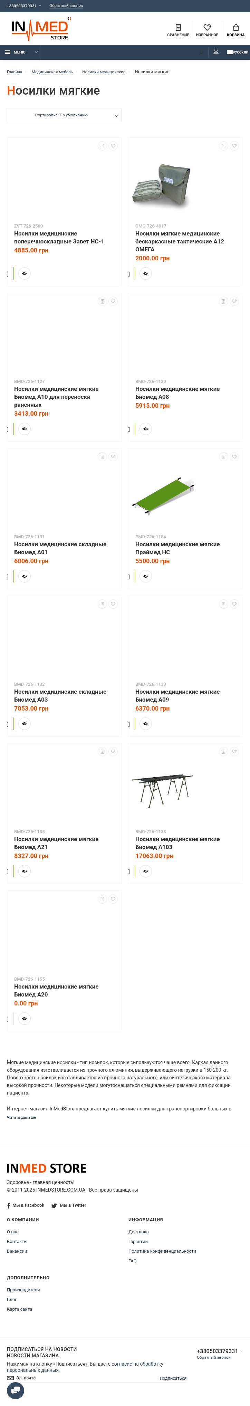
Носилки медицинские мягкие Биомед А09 (177, 699)
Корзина (235, 31)
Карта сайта (19, 1314)
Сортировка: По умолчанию (61, 119)
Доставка (138, 1236)
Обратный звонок (73, 6)
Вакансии (17, 1256)
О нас (13, 1236)
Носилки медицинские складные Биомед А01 (60, 552)
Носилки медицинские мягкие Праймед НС (177, 552)
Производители (23, 1294)
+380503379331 (23, 6)
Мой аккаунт (197, 55)
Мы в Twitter (69, 1210)
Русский (227, 56)
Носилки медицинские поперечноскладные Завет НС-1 (59, 241)
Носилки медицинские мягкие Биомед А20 (56, 994)
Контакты (17, 1246)
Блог (12, 1304)
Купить (34, 275)
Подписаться (167, 1383)
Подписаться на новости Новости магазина (42, 1357)
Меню (15, 56)
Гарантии (138, 1246)
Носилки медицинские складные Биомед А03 (60, 699)
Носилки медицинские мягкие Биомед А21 (56, 846)
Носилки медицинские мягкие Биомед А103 (177, 846)
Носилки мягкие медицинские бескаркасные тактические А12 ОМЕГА (179, 245)
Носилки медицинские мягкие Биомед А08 (177, 396)
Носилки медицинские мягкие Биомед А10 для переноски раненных (56, 400)
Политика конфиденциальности (162, 1256)
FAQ (132, 1265)
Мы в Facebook (25, 1210)
